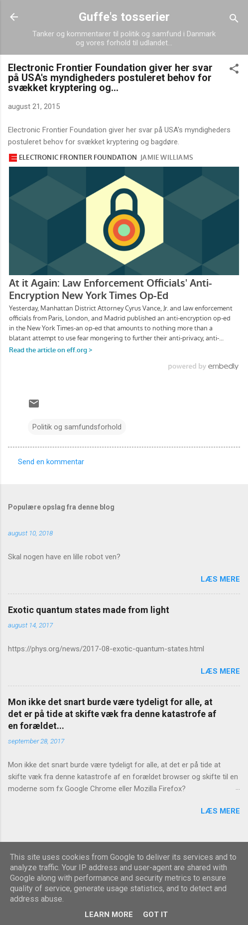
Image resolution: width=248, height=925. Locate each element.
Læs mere (220, 579)
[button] (234, 70)
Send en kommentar (51, 461)
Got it (155, 914)
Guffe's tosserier (124, 17)
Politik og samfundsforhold (77, 426)
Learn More (109, 914)
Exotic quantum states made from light (88, 610)
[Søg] (234, 20)
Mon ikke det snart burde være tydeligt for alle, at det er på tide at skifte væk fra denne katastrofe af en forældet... (112, 714)
